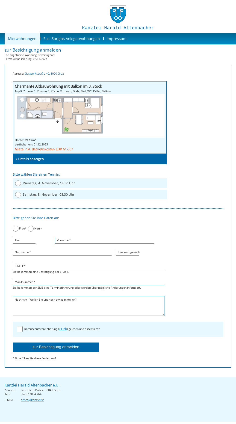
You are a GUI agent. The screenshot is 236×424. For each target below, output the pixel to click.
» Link (63, 329)
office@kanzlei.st (32, 400)
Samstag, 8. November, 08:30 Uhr (48, 194)
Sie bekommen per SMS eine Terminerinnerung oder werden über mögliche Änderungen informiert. (89, 284)
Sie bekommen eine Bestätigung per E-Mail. (89, 268)
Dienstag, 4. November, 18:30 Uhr (49, 183)
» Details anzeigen (30, 159)
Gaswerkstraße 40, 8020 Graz (44, 73)
